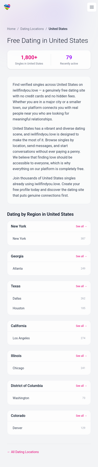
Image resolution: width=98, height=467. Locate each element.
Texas (15, 286)
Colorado (18, 416)
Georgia (17, 256)
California (19, 326)
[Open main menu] (91, 7)
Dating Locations (32, 29)
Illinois (16, 356)
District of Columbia (27, 386)
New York (18, 226)
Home (11, 29)
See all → (81, 226)
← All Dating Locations (23, 452)
